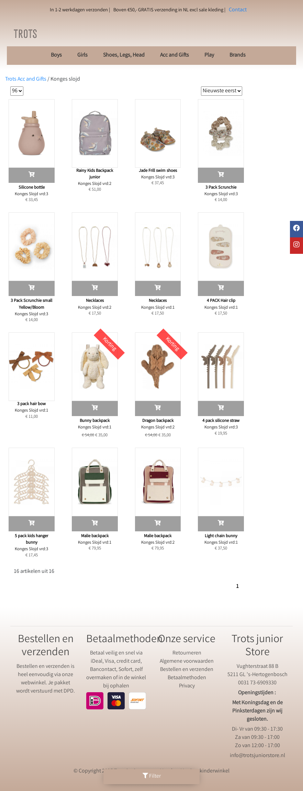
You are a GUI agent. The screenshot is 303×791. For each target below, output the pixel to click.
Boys (56, 55)
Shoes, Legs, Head (124, 55)
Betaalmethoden (187, 678)
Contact (238, 10)
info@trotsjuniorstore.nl (257, 756)
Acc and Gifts (174, 55)
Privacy (187, 686)
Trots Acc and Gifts (25, 79)
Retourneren (186, 653)
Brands (237, 55)
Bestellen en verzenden (186, 670)
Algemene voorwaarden (187, 661)
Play (209, 55)
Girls (82, 55)
